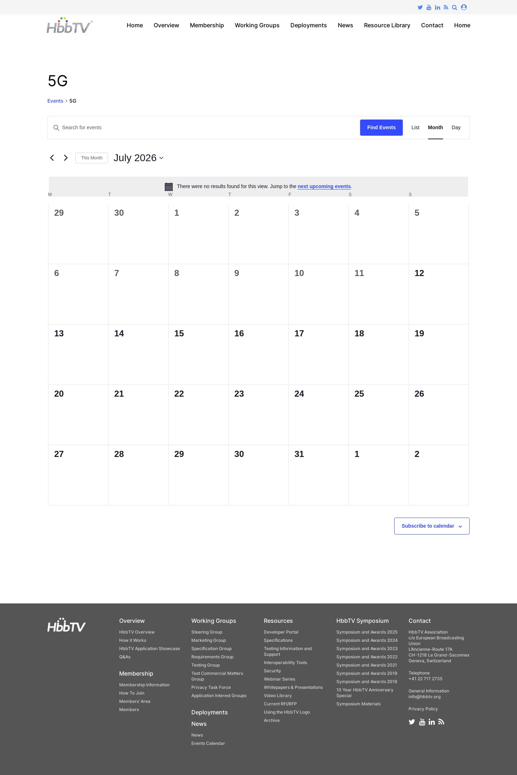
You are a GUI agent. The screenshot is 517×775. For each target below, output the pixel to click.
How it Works (132, 640)
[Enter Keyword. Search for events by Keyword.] (204, 127)
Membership (207, 25)
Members (129, 709)
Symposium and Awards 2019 (366, 673)
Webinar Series (279, 679)
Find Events (381, 127)
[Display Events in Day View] (456, 127)
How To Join (131, 693)
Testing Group (205, 665)
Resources (278, 620)
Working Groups (257, 25)
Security (272, 670)
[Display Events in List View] (415, 127)
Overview (166, 25)
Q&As (124, 656)
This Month (91, 157)
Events (55, 101)
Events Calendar (208, 743)
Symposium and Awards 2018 (366, 681)
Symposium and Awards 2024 (367, 640)
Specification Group (211, 648)
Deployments (308, 25)
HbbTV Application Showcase (149, 648)
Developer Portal (281, 632)
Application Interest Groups (218, 695)
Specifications (278, 640)
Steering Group (206, 632)
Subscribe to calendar (428, 526)
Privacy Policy (423, 708)
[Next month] (65, 158)
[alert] (258, 187)
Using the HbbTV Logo (287, 712)
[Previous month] (51, 158)
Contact (432, 25)
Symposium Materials (358, 703)
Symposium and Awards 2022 (366, 656)
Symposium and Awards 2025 (366, 632)
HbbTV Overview (137, 632)
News (345, 25)
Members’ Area (134, 701)
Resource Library (387, 25)
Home (135, 25)
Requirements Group (212, 656)
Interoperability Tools (285, 662)
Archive (272, 720)
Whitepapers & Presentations (293, 687)
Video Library (278, 695)
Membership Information (144, 684)
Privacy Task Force (211, 687)
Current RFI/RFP (280, 703)
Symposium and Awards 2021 (366, 665)
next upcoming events (324, 186)
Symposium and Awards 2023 (367, 648)
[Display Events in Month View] (435, 127)
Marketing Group (208, 640)
